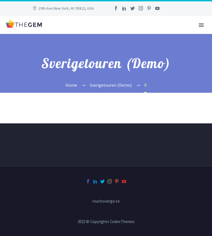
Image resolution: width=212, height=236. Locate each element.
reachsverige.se (106, 201)
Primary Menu (201, 25)
